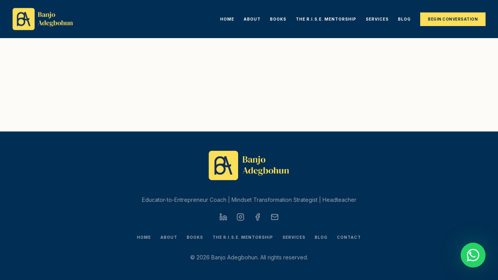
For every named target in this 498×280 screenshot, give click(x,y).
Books (278, 19)
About (252, 19)
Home (227, 19)
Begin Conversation (453, 19)
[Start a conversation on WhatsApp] (473, 255)
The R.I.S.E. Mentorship (326, 19)
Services (377, 19)
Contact (349, 237)
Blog (404, 19)
